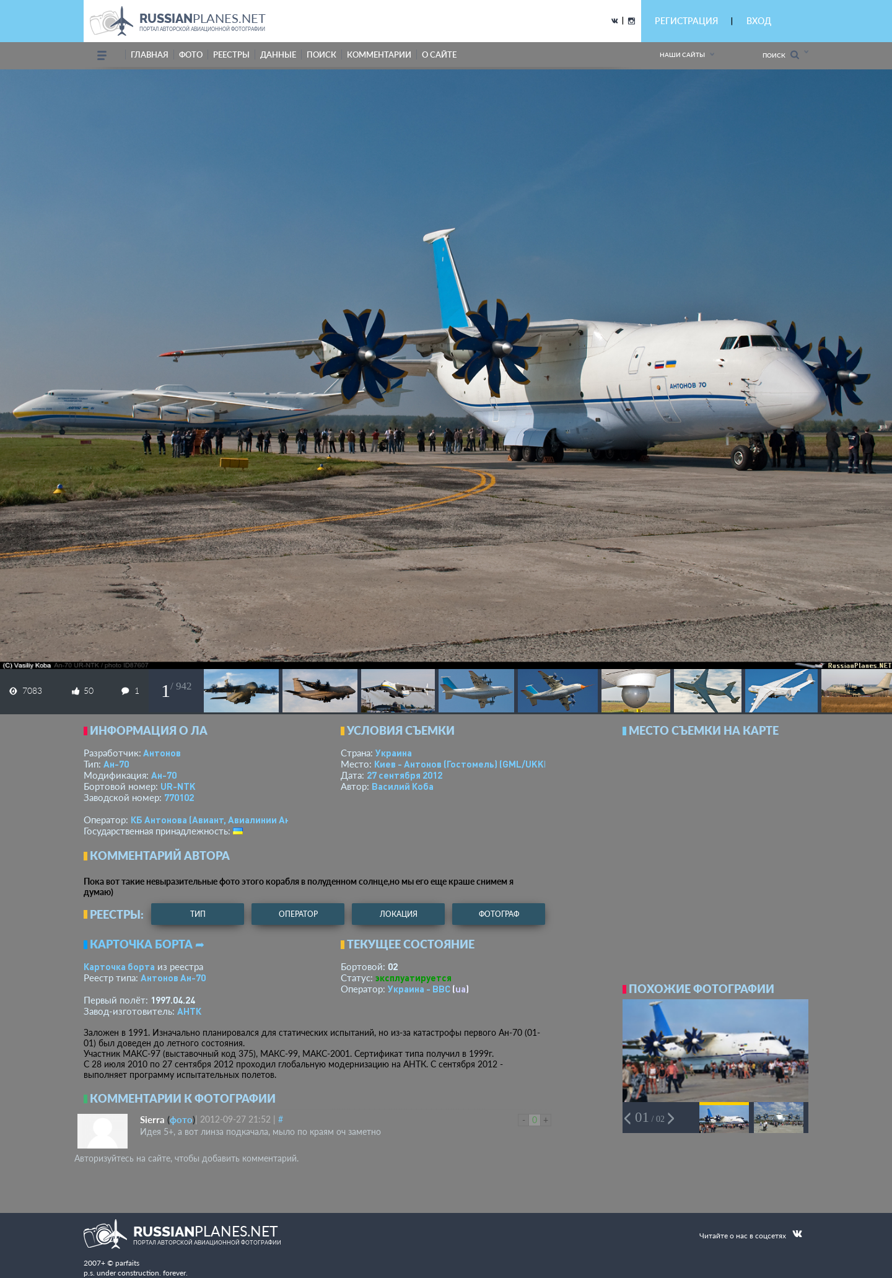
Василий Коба (403, 786)
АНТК (189, 1011)
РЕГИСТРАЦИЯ (686, 20)
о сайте (439, 54)
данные (278, 54)
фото (191, 54)
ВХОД (758, 20)
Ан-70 (116, 763)
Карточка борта (119, 966)
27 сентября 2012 (404, 775)
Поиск (781, 54)
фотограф (499, 914)
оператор (298, 914)
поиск (321, 54)
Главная (149, 54)
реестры (231, 54)
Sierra (152, 1119)
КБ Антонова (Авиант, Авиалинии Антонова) (228, 819)
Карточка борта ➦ (147, 944)
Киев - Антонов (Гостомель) (464, 763)
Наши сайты (682, 54)
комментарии (379, 54)
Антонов (162, 752)
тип (198, 914)
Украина (393, 752)
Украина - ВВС (419, 988)
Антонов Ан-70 (173, 977)
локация (399, 914)
